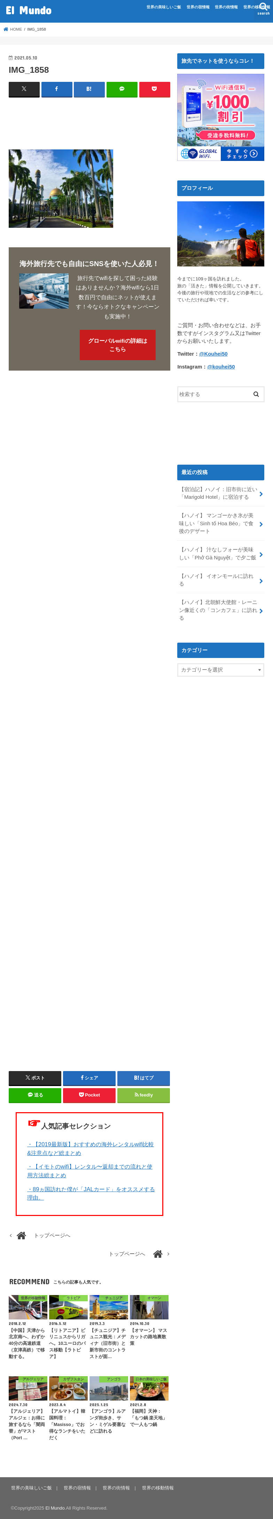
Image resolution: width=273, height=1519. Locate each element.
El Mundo (28, 10)
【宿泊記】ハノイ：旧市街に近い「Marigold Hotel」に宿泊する (218, 492)
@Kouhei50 (213, 354)
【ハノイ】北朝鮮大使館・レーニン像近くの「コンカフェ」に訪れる (218, 609)
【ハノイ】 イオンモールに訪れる (216, 579)
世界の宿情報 (198, 7)
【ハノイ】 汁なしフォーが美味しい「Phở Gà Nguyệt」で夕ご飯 (217, 553)
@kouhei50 (221, 367)
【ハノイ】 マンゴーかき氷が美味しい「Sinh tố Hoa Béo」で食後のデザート (216, 522)
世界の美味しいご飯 (164, 7)
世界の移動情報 (256, 7)
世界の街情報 (226, 7)
